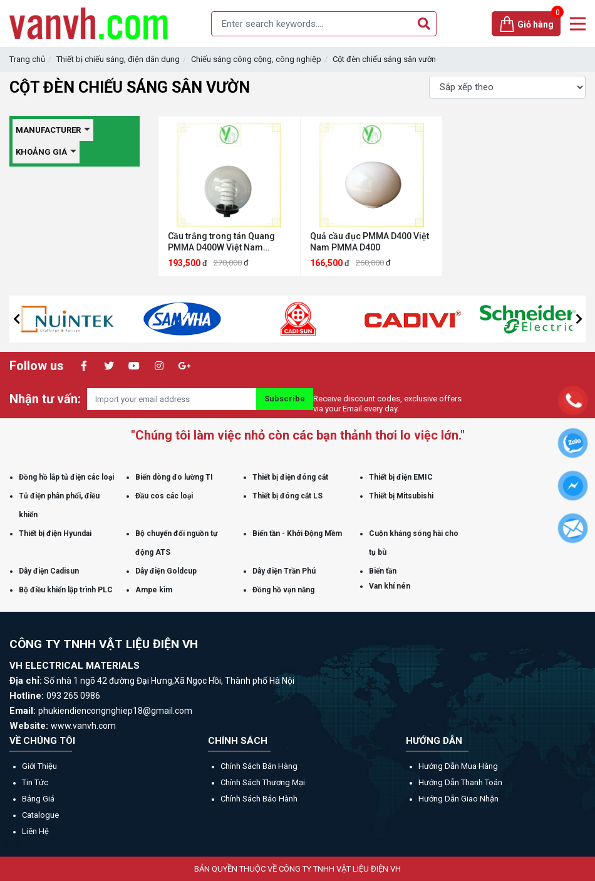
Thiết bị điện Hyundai (55, 533)
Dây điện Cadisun (49, 571)
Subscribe (284, 398)
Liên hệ (35, 831)
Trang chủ (27, 59)
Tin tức (35, 782)
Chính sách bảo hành (259, 798)
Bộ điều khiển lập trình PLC (66, 589)
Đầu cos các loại (164, 496)
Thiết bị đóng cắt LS (287, 496)
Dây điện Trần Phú (284, 571)
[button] (16, 318)
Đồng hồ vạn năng (283, 589)
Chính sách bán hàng (259, 766)
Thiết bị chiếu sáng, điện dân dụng (118, 59)
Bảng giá (38, 798)
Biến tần (382, 571)
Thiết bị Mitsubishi (401, 496)
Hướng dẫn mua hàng (458, 766)
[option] (103, 319)
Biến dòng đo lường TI (174, 477)
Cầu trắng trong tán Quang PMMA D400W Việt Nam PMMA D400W (221, 242)
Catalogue (40, 815)
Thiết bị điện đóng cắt (290, 477)
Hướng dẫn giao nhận (458, 798)
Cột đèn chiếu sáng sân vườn (384, 59)
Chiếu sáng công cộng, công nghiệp (256, 59)
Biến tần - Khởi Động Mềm (297, 533)
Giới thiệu (39, 766)
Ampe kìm (153, 589)
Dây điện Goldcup (166, 571)
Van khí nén (389, 586)
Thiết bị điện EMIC (401, 477)
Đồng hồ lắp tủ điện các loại (66, 477)
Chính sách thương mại (262, 782)
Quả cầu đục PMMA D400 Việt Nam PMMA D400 (369, 241)
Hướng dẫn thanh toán (460, 782)
